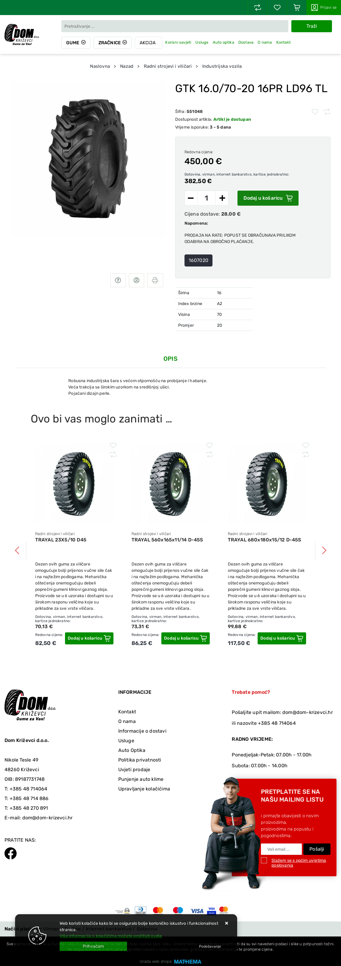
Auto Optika (131, 750)
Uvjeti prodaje (134, 769)
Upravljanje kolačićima (144, 789)
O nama (265, 42)
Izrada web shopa (156, 961)
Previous (17, 550)
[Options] (210, 946)
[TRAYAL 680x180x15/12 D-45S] (282, 638)
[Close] (93, 946)
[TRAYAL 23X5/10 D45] (89, 638)
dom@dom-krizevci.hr (47, 818)
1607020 (198, 260)
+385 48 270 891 (29, 808)
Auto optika (223, 42)
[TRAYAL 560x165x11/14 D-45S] (185, 638)
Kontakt (283, 42)
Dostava (245, 42)
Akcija (148, 42)
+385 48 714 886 (29, 798)
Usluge (202, 42)
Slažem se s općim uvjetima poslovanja (298, 863)
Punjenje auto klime (141, 779)
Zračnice (109, 42)
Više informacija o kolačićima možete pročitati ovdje (111, 936)
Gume (72, 42)
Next (324, 550)
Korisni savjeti (178, 42)
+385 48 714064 (29, 789)
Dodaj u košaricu (267, 198)
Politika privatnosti (139, 760)
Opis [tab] (170, 358)
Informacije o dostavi (142, 731)
